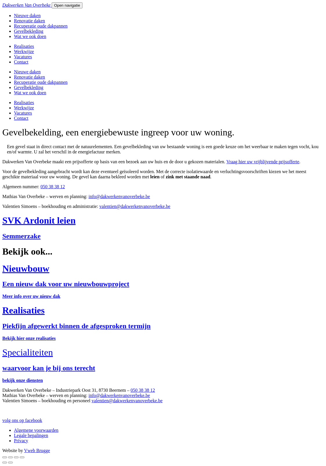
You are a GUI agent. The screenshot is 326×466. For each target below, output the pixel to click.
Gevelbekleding (28, 31)
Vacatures (23, 56)
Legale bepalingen (31, 435)
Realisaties (24, 46)
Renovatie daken (29, 20)
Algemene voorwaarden (36, 430)
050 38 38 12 (53, 186)
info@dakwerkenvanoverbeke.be (119, 395)
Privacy (21, 440)
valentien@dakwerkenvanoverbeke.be (134, 206)
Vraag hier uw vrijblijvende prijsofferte (262, 161)
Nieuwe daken (27, 15)
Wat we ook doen (30, 36)
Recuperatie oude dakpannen (41, 25)
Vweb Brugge (37, 450)
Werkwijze (24, 51)
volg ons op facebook (22, 420)
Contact (21, 61)
